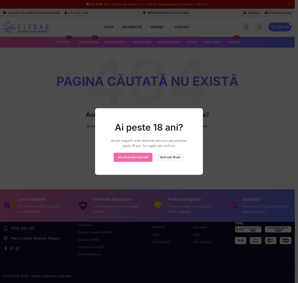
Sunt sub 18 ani (170, 157)
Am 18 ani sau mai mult (133, 157)
